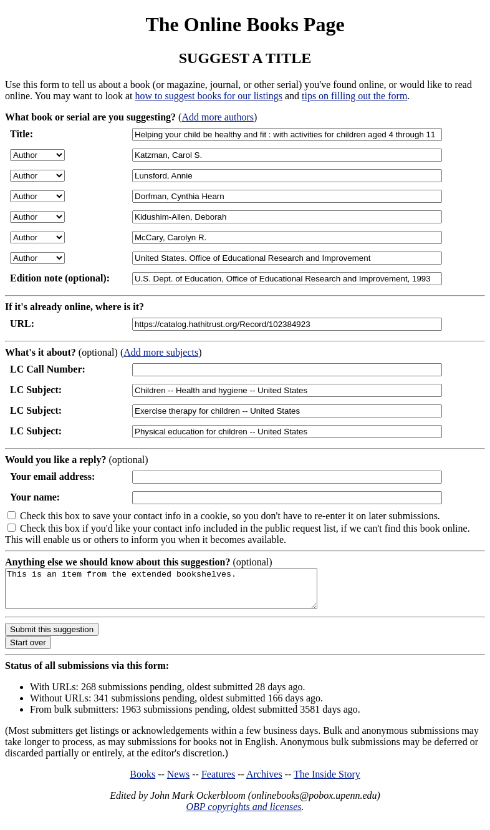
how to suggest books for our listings (208, 95)
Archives (264, 781)
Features (218, 781)
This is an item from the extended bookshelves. (180, 592)
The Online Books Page (244, 24)
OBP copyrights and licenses (243, 814)
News (178, 781)
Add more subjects (160, 352)
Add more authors (217, 117)
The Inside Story (327, 781)
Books (142, 781)
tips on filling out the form (354, 95)
